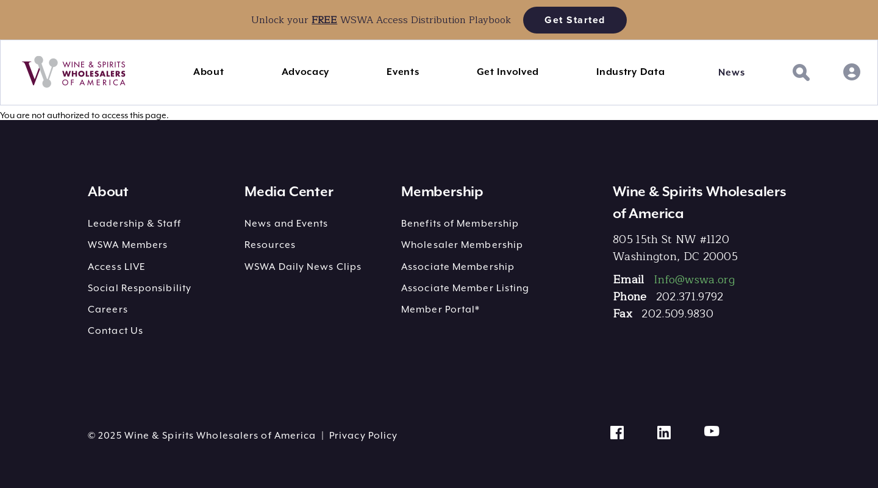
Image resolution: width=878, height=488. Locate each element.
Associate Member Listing (465, 288)
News (731, 72)
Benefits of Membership (460, 223)
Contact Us (115, 330)
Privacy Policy (363, 435)
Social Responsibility (139, 288)
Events (403, 71)
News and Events (286, 223)
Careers (108, 309)
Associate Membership (458, 266)
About (208, 71)
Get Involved (508, 71)
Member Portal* (440, 309)
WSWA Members (128, 244)
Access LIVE (116, 266)
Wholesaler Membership (462, 244)
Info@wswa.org (694, 280)
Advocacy (306, 71)
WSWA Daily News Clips (303, 266)
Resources (270, 244)
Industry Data (630, 71)
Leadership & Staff (134, 223)
